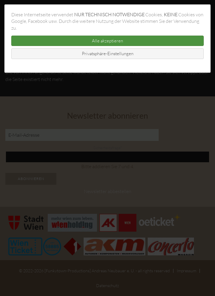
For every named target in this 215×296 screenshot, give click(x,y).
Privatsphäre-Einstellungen (107, 53)
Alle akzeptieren (107, 41)
